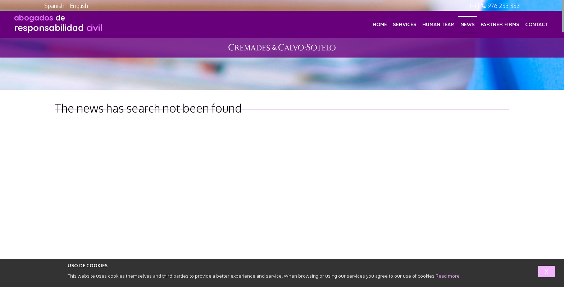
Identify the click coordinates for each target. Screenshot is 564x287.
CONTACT (536, 24)
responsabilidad (58, 23)
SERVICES (405, 24)
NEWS (467, 24)
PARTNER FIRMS (500, 24)
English (79, 5)
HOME (380, 24)
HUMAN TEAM (438, 24)
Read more (448, 276)
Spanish (54, 5)
